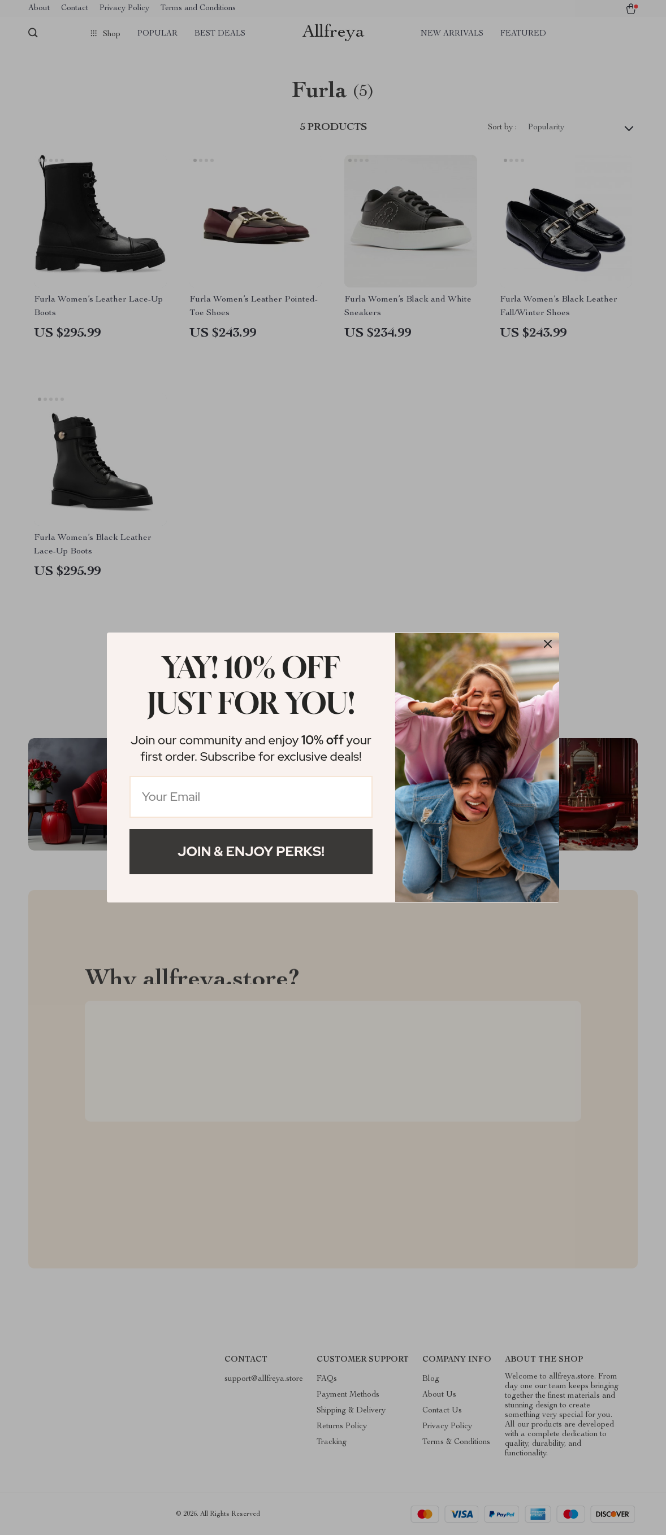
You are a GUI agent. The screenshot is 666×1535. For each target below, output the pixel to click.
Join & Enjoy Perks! (251, 851)
